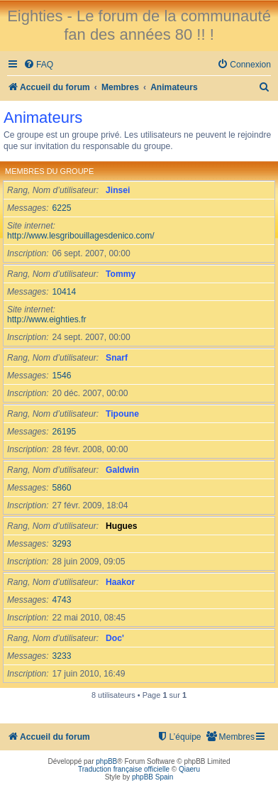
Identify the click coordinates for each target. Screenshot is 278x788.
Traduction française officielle (123, 769)
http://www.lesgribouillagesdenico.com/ (81, 236)
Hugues (121, 526)
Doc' (115, 638)
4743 (62, 600)
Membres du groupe (49, 171)
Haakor (120, 582)
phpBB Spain (152, 777)
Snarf (117, 358)
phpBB (106, 761)
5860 (62, 488)
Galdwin (122, 470)
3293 (62, 544)
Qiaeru (189, 769)
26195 (64, 432)
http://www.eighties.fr (47, 319)
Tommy (120, 274)
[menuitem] (38, 65)
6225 (62, 208)
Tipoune (122, 414)
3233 (62, 656)
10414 (64, 292)
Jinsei (118, 190)
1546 (62, 376)
